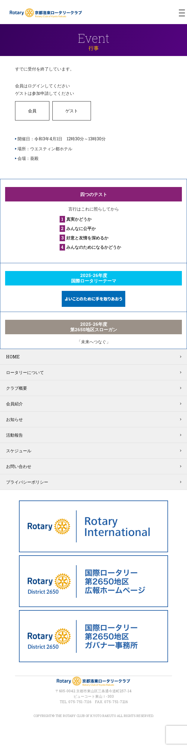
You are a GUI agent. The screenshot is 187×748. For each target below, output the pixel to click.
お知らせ (14, 419)
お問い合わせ (18, 466)
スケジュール (18, 450)
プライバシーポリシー (27, 482)
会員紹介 (14, 404)
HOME (13, 357)
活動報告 (14, 435)
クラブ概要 (16, 388)
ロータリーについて (25, 372)
